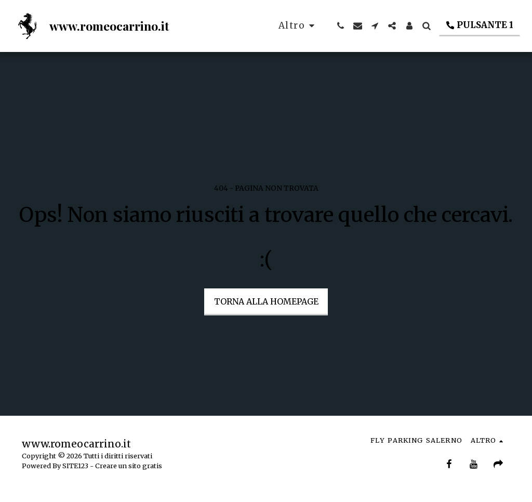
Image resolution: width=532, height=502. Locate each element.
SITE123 (75, 465)
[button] (340, 25)
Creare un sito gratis (128, 465)
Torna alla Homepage (266, 301)
